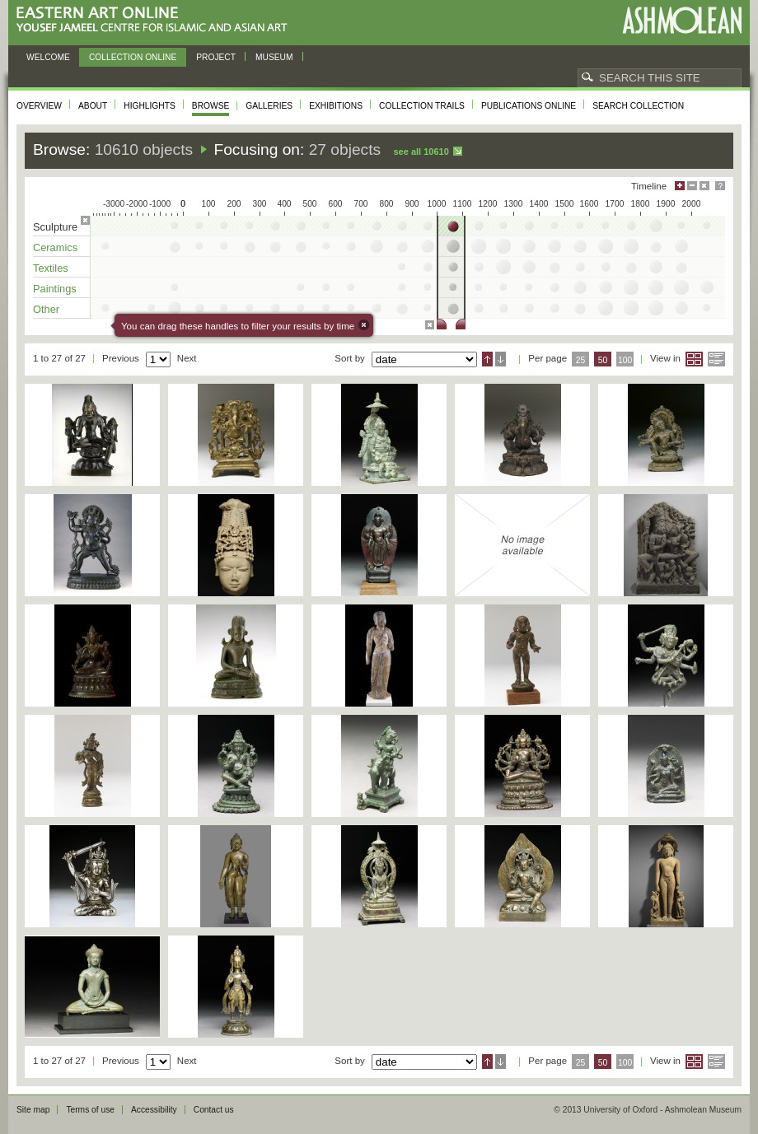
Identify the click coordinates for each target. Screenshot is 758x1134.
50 (603, 360)
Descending (500, 359)
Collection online (132, 57)
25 (581, 360)
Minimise (692, 185)
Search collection (638, 105)
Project (216, 57)
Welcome (48, 57)
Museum (274, 57)
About (92, 105)
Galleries (269, 105)
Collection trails (422, 105)
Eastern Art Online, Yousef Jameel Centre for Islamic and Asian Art (156, 20)
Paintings (55, 288)
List (716, 359)
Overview (39, 105)
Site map (32, 1109)
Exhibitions (336, 105)
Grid (694, 359)
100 (625, 360)
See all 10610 (420, 151)
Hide (704, 185)
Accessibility (154, 1109)
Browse (211, 105)
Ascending (487, 359)
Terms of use (90, 1109)
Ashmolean (682, 20)
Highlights (149, 105)
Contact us (214, 1109)
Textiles (50, 268)
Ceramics (55, 247)
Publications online (528, 105)
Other (46, 309)
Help (720, 185)
